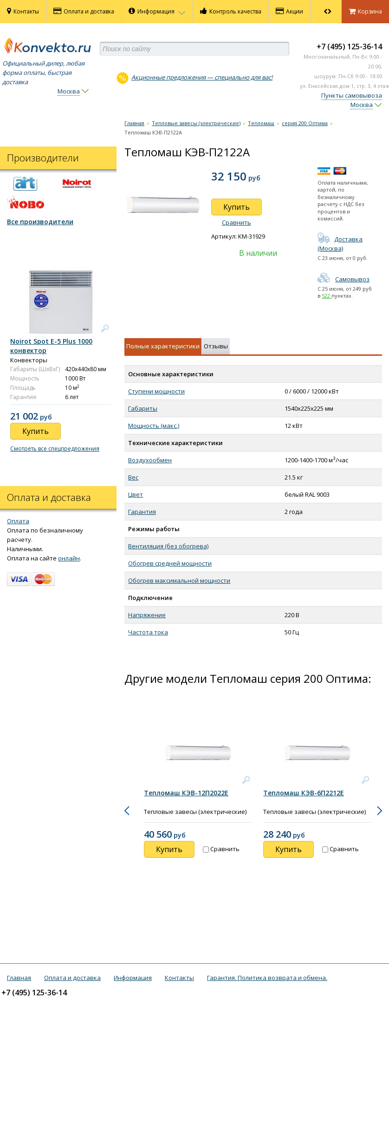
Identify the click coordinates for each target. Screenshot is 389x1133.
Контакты (23, 11)
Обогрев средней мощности (170, 563)
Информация (157, 11)
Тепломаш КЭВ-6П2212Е (303, 792)
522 (326, 295)
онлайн (69, 558)
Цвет (135, 494)
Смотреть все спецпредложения (54, 449)
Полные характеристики (163, 346)
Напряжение (147, 615)
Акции (289, 11)
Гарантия (142, 511)
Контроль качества (230, 11)
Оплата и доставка (83, 11)
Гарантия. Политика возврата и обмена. (267, 977)
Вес (133, 477)
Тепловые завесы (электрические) (196, 123)
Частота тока (148, 632)
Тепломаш (261, 123)
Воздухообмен (150, 460)
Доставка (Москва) (340, 244)
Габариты (142, 408)
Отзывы (216, 346)
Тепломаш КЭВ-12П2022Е (186, 792)
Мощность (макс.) (153, 425)
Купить (236, 207)
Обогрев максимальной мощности (179, 580)
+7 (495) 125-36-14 (349, 46)
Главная (134, 123)
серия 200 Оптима (305, 123)
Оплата (18, 521)
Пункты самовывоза (351, 95)
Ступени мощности (156, 391)
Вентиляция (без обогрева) (168, 546)
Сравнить (236, 222)
